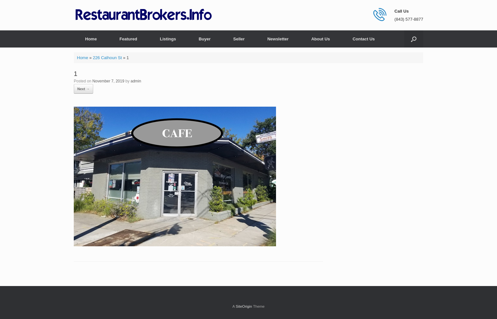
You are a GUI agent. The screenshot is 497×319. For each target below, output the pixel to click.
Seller (239, 39)
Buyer (205, 39)
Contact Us (364, 39)
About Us (320, 39)
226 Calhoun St (107, 57)
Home (91, 39)
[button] (413, 39)
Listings (168, 39)
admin (135, 81)
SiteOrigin (244, 306)
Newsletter (278, 39)
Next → (83, 89)
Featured (128, 39)
